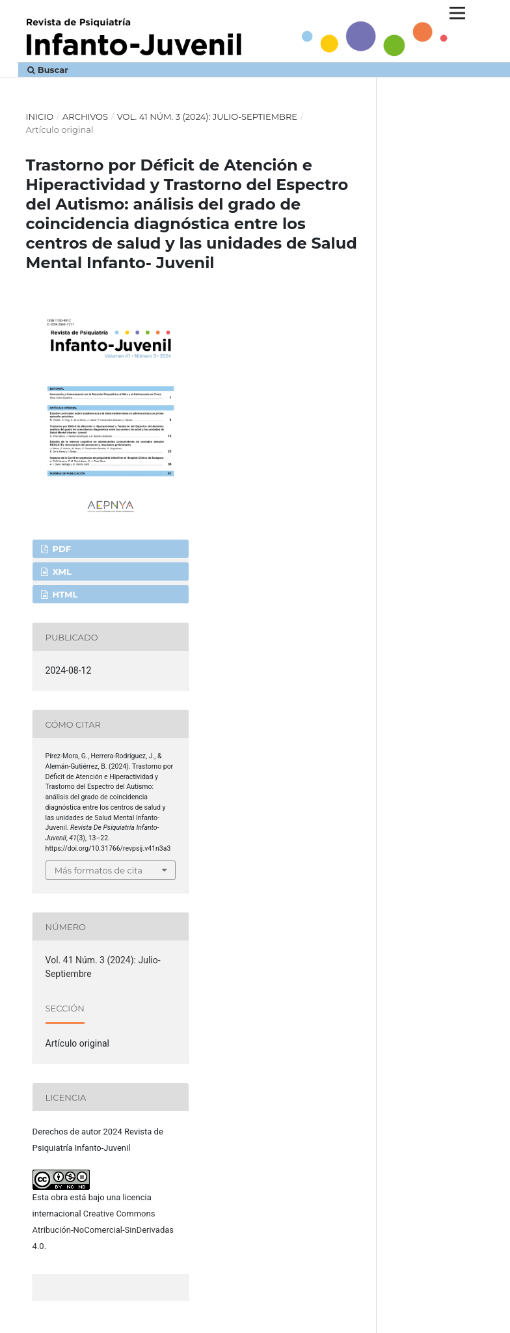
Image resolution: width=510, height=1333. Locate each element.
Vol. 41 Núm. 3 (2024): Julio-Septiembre (207, 116)
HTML (64, 594)
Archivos (85, 116)
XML (61, 571)
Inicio (40, 116)
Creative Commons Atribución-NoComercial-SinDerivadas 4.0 (103, 1230)
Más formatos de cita (98, 870)
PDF (60, 548)
